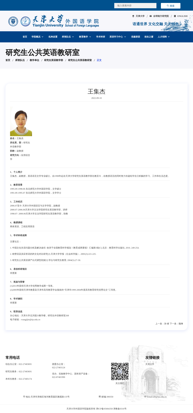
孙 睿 (166, 323)
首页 (25, 37)
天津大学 (138, 16)
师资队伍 (66, 37)
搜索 (170, 5)
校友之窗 (148, 37)
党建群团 (135, 37)
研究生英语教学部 (53, 60)
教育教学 (84, 37)
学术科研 (100, 37)
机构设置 (53, 37)
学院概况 (36, 37)
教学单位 (34, 60)
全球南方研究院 (159, 16)
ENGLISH (181, 16)
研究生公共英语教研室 (80, 60)
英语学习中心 (116, 37)
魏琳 (181, 323)
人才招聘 (162, 37)
